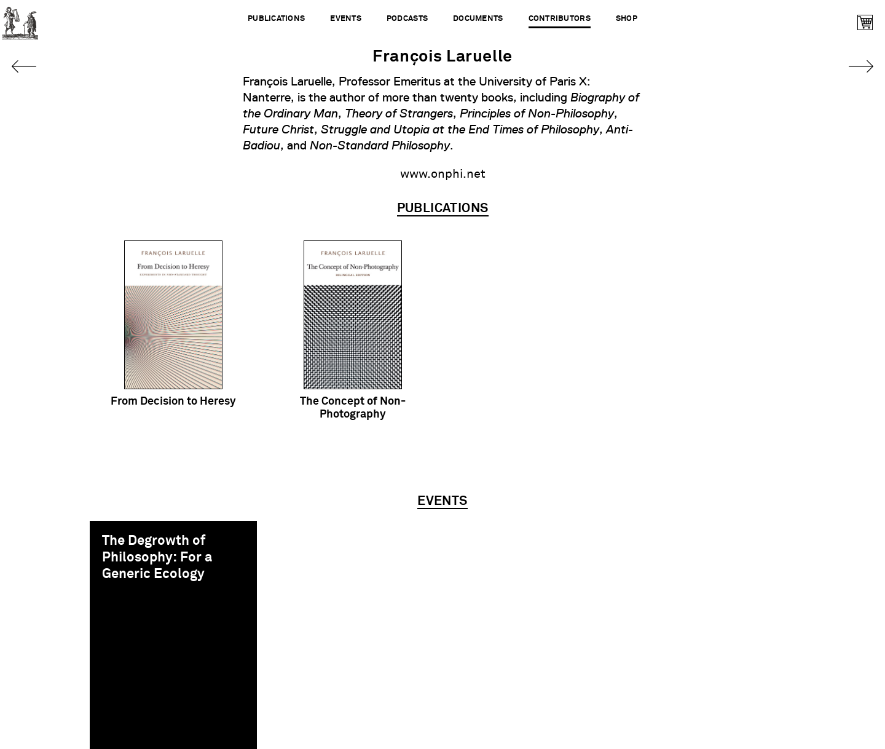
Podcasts (407, 19)
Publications (276, 19)
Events (345, 19)
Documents (478, 19)
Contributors (560, 19)
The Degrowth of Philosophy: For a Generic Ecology (157, 557)
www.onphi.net (443, 174)
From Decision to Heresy (173, 401)
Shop (626, 19)
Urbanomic (20, 20)
